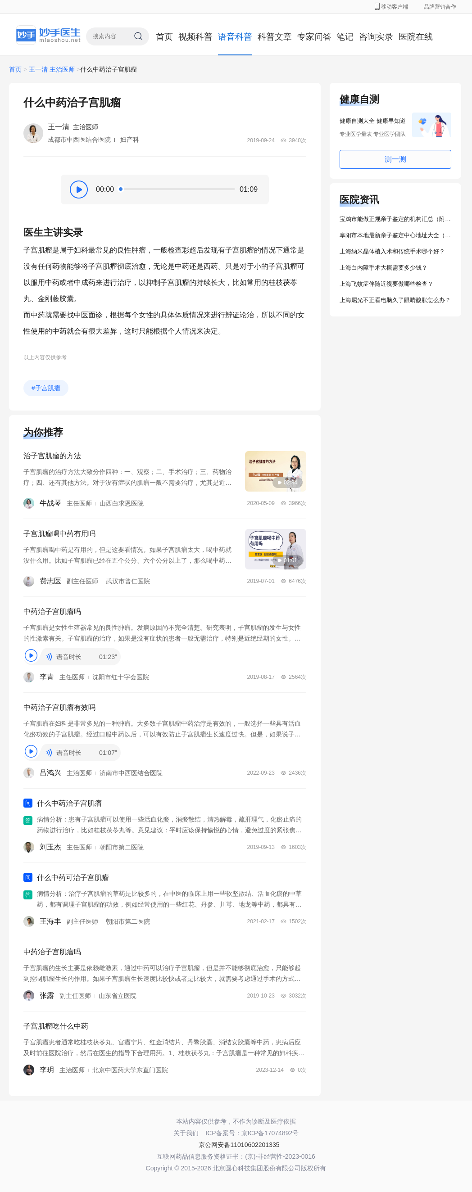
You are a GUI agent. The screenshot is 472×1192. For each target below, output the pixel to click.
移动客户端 (391, 7)
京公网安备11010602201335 (239, 1144)
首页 (164, 36)
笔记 (345, 36)
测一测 (395, 159)
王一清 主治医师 (52, 69)
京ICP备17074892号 (270, 1133)
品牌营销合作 (440, 7)
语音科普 (235, 36)
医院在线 (416, 36)
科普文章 (275, 36)
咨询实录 (376, 36)
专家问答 (314, 36)
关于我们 (186, 1133)
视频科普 (195, 36)
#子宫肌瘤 (46, 388)
